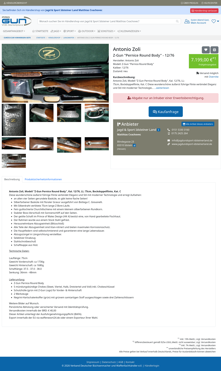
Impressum (93, 362)
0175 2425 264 (180, 133)
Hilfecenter (209, 2)
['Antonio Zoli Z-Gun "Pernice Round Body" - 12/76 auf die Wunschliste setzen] (206, 49)
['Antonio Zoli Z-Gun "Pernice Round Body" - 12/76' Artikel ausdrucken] (214, 49)
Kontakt (130, 362)
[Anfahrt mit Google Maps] (134, 145)
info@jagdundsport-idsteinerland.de (192, 140)
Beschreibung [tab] (12, 179)
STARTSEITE (40, 31)
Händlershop (54, 37)
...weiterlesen (161, 88)
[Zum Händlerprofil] (158, 129)
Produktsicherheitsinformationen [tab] (43, 179)
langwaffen (68, 37)
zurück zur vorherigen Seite (17, 37)
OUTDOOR (85, 31)
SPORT (68, 31)
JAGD (55, 31)
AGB (120, 362)
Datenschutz (109, 362)
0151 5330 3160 (180, 129)
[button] (215, 21)
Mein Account (200, 21)
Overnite (213, 76)
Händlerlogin (152, 365)
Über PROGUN (189, 2)
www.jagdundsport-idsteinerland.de (192, 144)
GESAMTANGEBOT (13, 31)
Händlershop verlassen (204, 10)
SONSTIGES (105, 31)
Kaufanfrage (165, 111)
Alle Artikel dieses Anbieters (198, 124)
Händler (15, 2)
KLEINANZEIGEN (128, 31)
